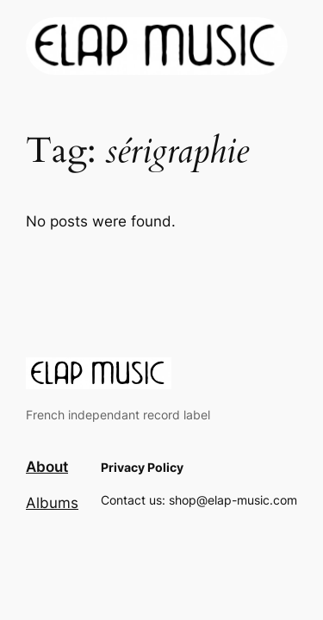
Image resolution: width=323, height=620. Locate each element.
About (47, 466)
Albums (52, 503)
